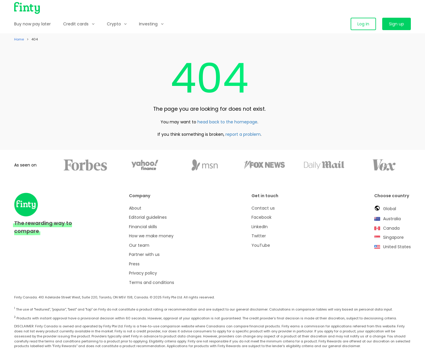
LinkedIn (259, 227)
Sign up (396, 24)
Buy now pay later (32, 24)
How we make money (151, 236)
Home (19, 39)
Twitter (258, 236)
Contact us (263, 208)
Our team (139, 245)
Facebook (261, 217)
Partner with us (144, 254)
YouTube (260, 245)
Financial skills (143, 227)
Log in (363, 24)
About (135, 208)
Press (134, 264)
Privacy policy (143, 273)
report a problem (243, 134)
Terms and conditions (151, 282)
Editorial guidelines (148, 217)
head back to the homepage (227, 122)
